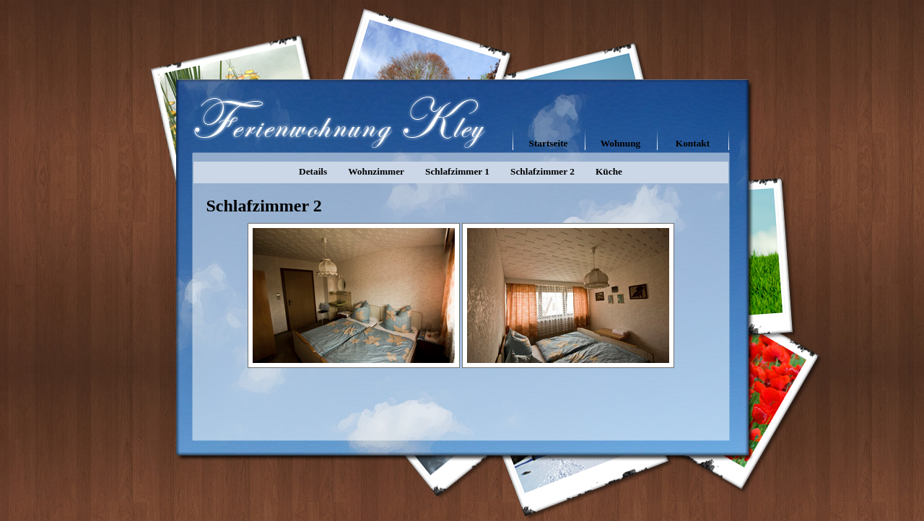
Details (313, 171)
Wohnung (621, 143)
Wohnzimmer (376, 171)
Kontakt (693, 143)
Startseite (547, 143)
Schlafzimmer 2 (542, 171)
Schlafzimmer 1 (457, 171)
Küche (609, 171)
